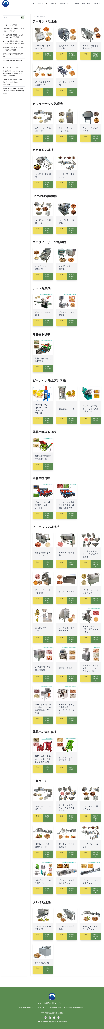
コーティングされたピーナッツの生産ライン (90, 554)
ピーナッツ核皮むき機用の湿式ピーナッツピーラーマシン (66, 708)
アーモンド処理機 (45, 21)
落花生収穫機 (41, 334)
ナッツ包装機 (42, 288)
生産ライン (42, 3)
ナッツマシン (37, 16)
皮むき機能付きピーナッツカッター (43, 554)
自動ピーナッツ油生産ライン (43, 881)
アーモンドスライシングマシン (43, 47)
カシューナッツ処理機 (48, 104)
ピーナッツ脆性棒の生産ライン (66, 881)
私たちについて (65, 3)
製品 (53, 3)
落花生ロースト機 (66, 591)
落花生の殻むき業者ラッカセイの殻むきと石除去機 (13, 36)
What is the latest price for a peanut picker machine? (12, 82)
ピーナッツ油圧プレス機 (49, 380)
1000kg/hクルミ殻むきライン (42, 845)
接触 (88, 3)
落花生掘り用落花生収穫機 (12, 60)
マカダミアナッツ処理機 (49, 242)
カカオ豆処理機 (43, 150)
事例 (83, 3)
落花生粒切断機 (65, 668)
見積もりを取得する (48, 56)
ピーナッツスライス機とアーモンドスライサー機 (90, 668)
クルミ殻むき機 (42, 962)
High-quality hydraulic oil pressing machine (41, 408)
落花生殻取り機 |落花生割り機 (66, 759)
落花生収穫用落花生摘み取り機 (43, 457)
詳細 (37, 54)
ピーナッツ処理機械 (46, 527)
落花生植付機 (41, 478)
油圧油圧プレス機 (66, 408)
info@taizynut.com (54, 1007)
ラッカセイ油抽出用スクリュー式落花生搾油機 (13, 49)
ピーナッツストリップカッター (90, 591)
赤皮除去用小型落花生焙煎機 (43, 668)
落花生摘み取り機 (44, 432)
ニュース (76, 3)
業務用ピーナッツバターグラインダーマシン (90, 629)
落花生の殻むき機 (44, 732)
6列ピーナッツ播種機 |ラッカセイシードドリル (13, 29)
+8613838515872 (29, 1007)
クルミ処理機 (42, 902)
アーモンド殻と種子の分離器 (90, 47)
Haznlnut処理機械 (45, 196)
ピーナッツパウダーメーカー (66, 629)
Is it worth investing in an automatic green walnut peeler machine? (13, 73)
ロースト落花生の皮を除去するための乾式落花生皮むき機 (13, 42)
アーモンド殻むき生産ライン (43, 83)
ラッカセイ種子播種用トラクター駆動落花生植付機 (66, 505)
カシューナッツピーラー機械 (66, 129)
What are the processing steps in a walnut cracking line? (13, 90)
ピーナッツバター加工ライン (90, 881)
